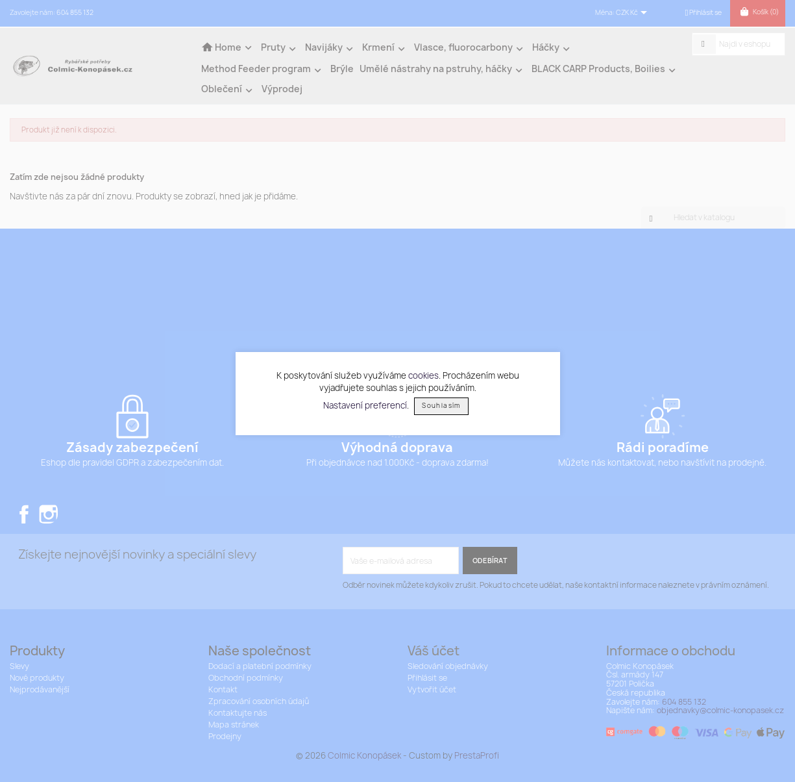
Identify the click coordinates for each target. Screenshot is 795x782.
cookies (423, 375)
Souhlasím (441, 405)
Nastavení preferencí (365, 404)
